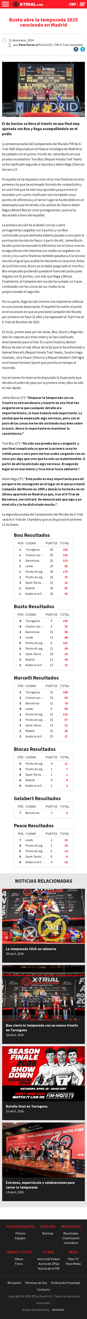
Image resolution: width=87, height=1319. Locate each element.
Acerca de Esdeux (48, 1259)
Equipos (20, 1238)
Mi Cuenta (14, 1283)
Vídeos (19, 1259)
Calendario (71, 1243)
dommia (58, 1310)
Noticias (47, 1233)
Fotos (19, 1264)
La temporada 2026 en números (31, 949)
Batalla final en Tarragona (27, 1106)
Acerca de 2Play (48, 1264)
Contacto (43, 1289)
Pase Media (73, 1264)
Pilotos (20, 1233)
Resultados (71, 1233)
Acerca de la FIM (48, 1268)
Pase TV (73, 1259)
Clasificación (71, 1238)
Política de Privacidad (65, 1283)
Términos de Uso (36, 1283)
